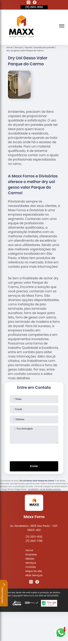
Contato (30, 567)
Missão (29, 558)
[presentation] (34, 452)
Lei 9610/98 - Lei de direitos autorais (44, 489)
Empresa (31, 554)
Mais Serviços (33, 575)
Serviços (30, 563)
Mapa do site (33, 571)
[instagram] (28, 3)
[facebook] (34, 3)
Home (29, 550)
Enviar (34, 466)
